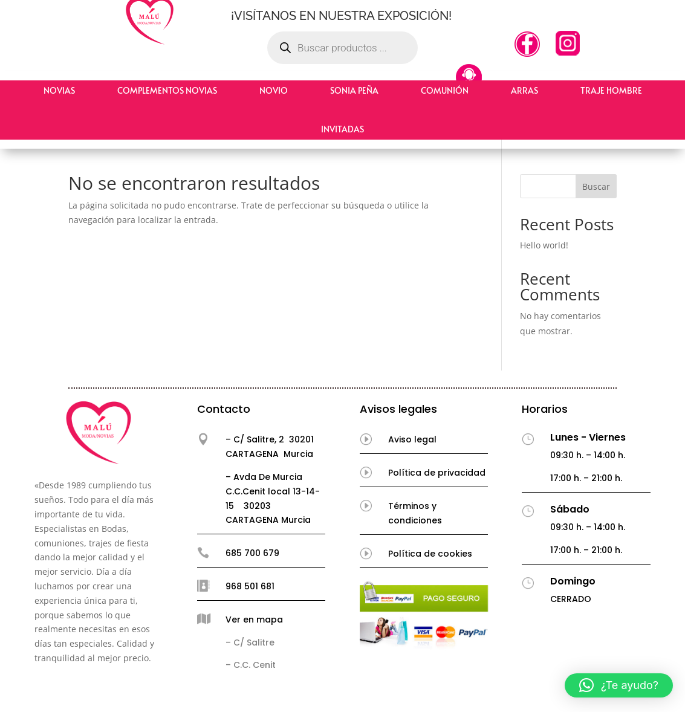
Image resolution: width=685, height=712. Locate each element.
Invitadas (342, 129)
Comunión (445, 90)
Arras (524, 90)
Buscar (596, 186)
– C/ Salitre (250, 642)
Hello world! (544, 245)
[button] (619, 685)
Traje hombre (611, 90)
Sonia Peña (354, 90)
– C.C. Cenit (251, 665)
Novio (273, 90)
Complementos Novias (167, 90)
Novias (59, 90)
